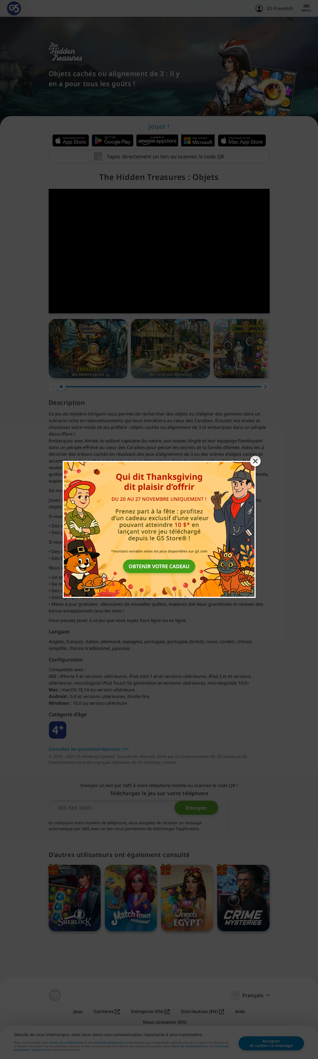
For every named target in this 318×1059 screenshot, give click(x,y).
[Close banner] (255, 461)
